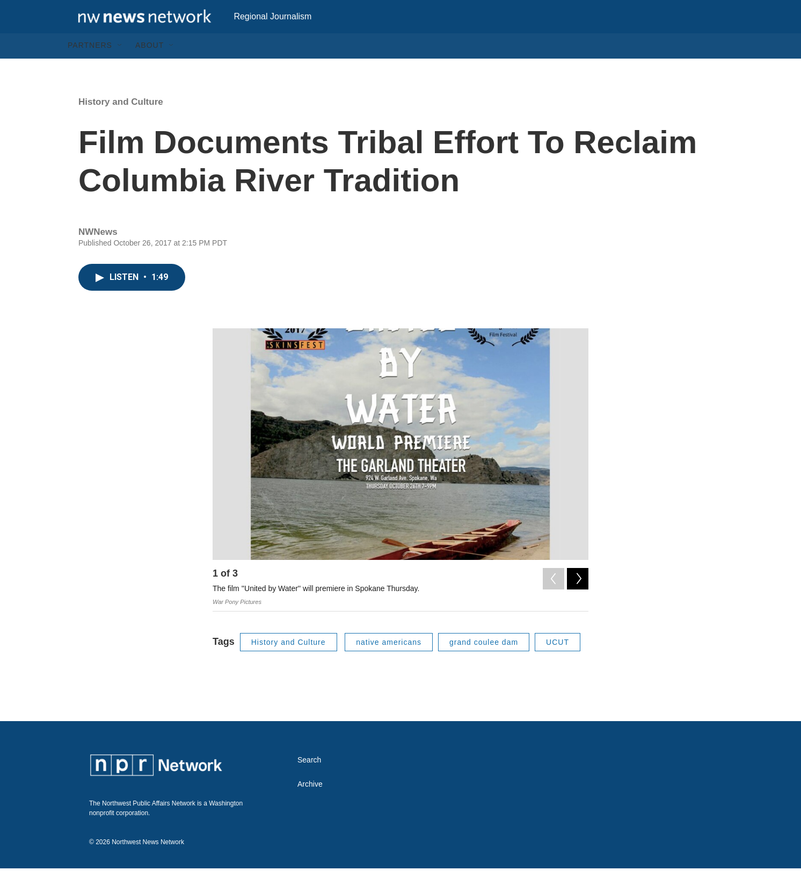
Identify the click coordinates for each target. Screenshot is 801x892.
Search (309, 784)
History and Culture (120, 125)
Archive (310, 808)
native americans (388, 665)
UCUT (557, 665)
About (149, 68)
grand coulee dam (483, 665)
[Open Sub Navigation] (120, 68)
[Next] (577, 599)
